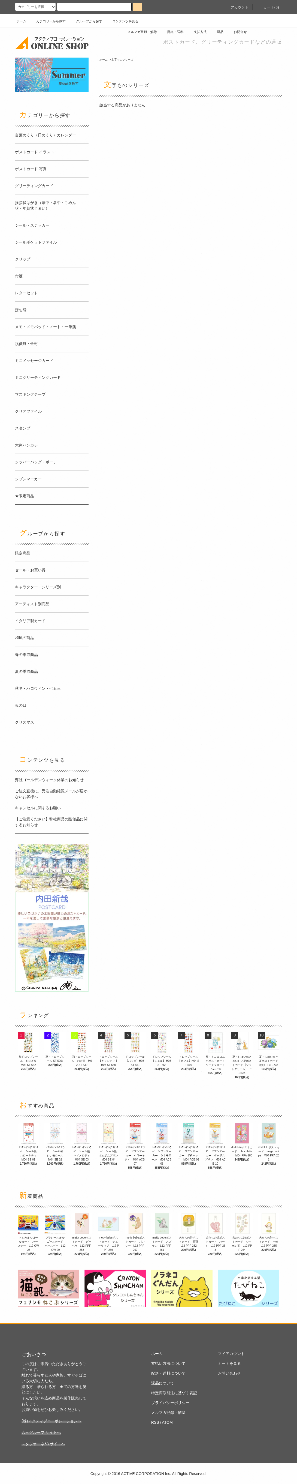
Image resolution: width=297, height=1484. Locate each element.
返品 (216, 32)
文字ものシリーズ (122, 59)
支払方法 (197, 32)
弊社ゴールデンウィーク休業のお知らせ (49, 780)
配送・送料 (172, 32)
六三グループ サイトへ (41, 1432)
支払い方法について (168, 1363)
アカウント (236, 7)
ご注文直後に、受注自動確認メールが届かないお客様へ (51, 794)
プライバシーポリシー (170, 1403)
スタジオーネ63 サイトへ (43, 1444)
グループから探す (85, 21)
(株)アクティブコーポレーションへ (51, 1421)
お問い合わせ (229, 1373)
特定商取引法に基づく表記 (174, 1393)
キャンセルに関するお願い (38, 808)
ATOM (167, 1422)
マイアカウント (231, 1353)
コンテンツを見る (122, 21)
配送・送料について (168, 1373)
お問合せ (237, 32)
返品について (162, 1383)
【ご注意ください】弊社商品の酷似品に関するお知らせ (51, 822)
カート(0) (268, 7)
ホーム (21, 21)
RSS (155, 1422)
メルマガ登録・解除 (139, 32)
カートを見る (229, 1363)
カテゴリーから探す (48, 21)
